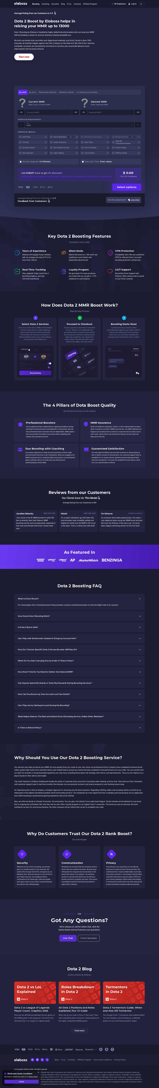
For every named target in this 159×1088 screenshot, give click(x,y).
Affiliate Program (84, 1060)
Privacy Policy (120, 1060)
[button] (79, 599)
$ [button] (140, 4)
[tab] (23, 92)
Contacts (71, 1060)
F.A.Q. (63, 1060)
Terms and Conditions (103, 1060)
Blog (57, 1060)
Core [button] (29, 125)
